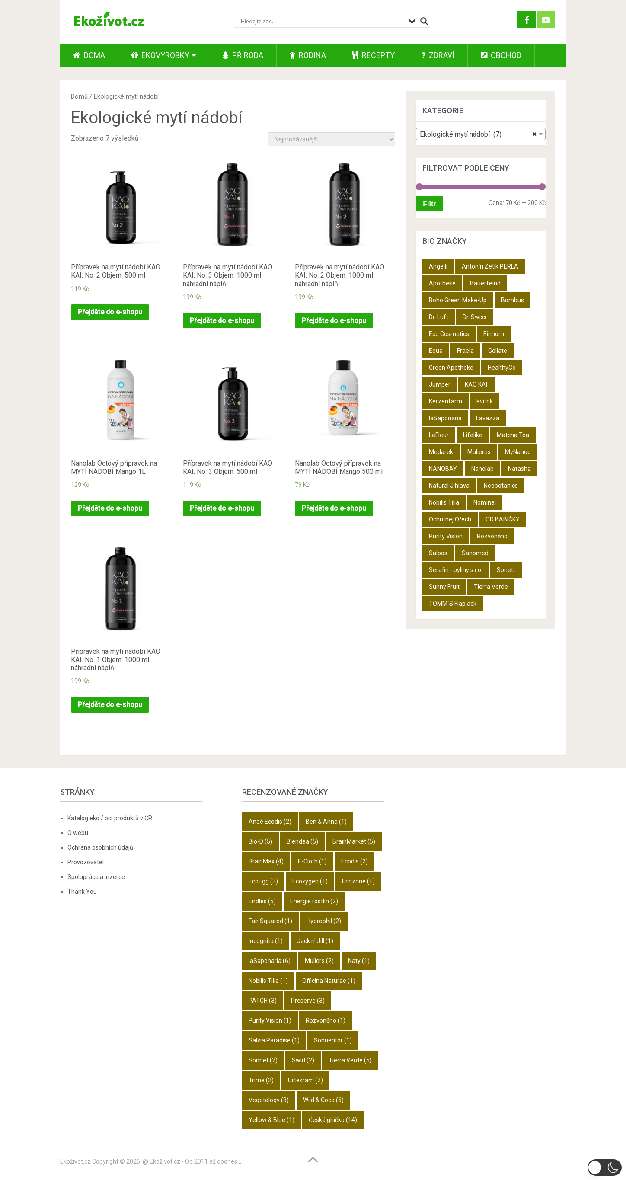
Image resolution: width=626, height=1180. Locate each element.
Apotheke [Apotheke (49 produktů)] (442, 283)
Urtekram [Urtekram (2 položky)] (305, 1080)
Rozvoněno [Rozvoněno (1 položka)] (325, 1020)
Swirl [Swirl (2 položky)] (303, 1060)
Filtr (429, 204)
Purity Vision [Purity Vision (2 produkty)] (446, 536)
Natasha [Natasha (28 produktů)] (519, 468)
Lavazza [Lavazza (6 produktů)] (487, 418)
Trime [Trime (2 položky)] (261, 1080)
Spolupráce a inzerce (96, 876)
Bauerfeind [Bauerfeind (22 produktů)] (485, 283)
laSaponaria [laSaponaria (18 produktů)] (445, 418)
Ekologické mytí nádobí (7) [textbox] (478, 134)
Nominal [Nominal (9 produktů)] (484, 502)
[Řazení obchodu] (331, 139)
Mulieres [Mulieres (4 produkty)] (479, 451)
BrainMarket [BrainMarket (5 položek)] (353, 841)
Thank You (82, 891)
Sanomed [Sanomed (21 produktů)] (475, 553)
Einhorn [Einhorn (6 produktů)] (493, 333)
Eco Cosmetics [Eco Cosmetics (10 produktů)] (449, 333)
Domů (79, 96)
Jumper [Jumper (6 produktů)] (439, 384)
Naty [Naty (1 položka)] (359, 960)
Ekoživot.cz (75, 1161)
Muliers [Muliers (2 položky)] (319, 960)
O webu (77, 832)
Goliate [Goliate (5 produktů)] (497, 350)
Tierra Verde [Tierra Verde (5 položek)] (350, 1060)
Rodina (308, 55)
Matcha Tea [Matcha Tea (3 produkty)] (513, 435)
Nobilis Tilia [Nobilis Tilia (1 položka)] (268, 980)
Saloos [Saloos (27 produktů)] (438, 553)
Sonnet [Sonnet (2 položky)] (263, 1060)
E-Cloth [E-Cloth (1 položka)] (312, 861)
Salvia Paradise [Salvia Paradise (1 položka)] (274, 1040)
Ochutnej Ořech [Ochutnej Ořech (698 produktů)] (450, 519)
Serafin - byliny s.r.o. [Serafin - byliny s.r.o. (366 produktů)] (455, 569)
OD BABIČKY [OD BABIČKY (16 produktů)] (502, 519)
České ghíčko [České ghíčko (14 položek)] (333, 1119)
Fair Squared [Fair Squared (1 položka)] (270, 921)
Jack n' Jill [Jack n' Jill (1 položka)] (315, 940)
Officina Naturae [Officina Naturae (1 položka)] (328, 980)
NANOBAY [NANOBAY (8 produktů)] (443, 468)
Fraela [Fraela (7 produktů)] (465, 350)
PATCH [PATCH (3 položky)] (263, 1000)
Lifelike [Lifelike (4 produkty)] (472, 435)
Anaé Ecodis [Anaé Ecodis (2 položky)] (270, 821)
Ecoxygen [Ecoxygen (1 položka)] (310, 881)
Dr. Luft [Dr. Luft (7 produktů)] (438, 316)
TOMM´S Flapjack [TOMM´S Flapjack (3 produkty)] (452, 603)
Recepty (373, 55)
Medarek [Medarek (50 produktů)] (441, 451)
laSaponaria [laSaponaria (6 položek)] (270, 960)
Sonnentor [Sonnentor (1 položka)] (333, 1040)
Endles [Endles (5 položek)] (262, 901)
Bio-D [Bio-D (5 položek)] (260, 841)
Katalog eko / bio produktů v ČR (109, 818)
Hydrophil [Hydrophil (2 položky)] (324, 921)
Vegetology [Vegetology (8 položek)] (269, 1100)
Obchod (501, 55)
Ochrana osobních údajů (100, 847)
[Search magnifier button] (424, 21)
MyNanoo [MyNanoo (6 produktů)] (518, 451)
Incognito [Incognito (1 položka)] (266, 940)
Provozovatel (85, 862)
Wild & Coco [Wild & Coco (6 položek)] (323, 1100)
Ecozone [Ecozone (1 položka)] (358, 881)
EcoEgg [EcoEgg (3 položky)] (263, 881)
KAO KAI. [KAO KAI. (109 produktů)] (477, 384)
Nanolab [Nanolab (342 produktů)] (482, 468)
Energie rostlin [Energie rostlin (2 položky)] (314, 901)
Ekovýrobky (160, 55)
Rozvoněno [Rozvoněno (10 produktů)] (492, 536)
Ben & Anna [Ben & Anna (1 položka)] (326, 821)
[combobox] (481, 134)
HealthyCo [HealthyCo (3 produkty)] (502, 367)
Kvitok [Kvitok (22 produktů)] (484, 401)
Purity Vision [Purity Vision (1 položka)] (270, 1020)
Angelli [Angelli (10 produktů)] (438, 266)
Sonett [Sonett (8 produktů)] (506, 569)
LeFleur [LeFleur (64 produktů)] (439, 435)
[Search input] (322, 21)
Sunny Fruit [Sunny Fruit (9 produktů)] (444, 586)
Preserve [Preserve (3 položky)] (308, 1000)
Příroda (242, 55)
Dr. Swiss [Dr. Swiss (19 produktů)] (475, 316)
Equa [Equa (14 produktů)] (436, 350)
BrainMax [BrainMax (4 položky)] (266, 861)
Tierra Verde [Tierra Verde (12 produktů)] (491, 586)
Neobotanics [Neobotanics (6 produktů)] (501, 485)
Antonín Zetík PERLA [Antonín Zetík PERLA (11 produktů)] (490, 266)
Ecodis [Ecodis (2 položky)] (354, 861)
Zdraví (437, 55)
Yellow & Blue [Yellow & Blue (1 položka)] (271, 1119)
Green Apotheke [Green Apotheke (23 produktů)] (451, 367)
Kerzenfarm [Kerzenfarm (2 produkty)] (445, 401)
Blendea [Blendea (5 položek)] (302, 841)
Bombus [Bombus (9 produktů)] (512, 300)
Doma (89, 55)
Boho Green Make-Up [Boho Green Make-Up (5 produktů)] (458, 300)
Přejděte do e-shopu (110, 312)
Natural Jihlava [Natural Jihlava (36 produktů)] (449, 485)
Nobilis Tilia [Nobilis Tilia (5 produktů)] (444, 502)
